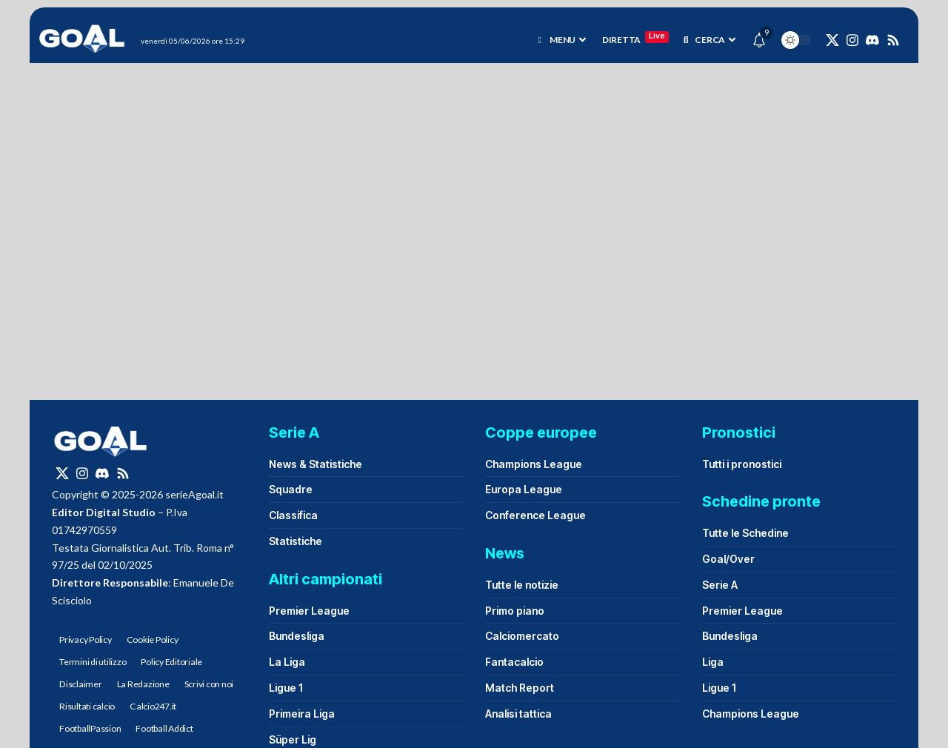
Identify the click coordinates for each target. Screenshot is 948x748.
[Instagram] (852, 40)
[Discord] (872, 40)
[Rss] (893, 40)
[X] (832, 40)
